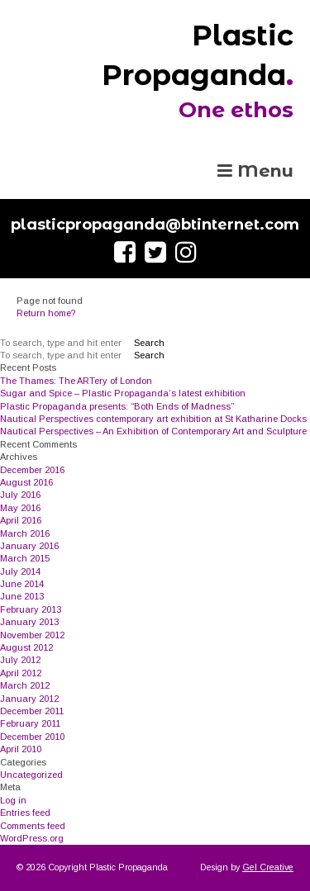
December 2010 (32, 737)
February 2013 (30, 609)
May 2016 (20, 508)
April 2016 (20, 520)
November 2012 (32, 635)
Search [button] (149, 343)
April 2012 (20, 673)
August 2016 (26, 482)
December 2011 (32, 711)
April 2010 (20, 749)
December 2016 (32, 470)
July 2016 (20, 495)
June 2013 (22, 596)
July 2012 (20, 660)
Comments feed (32, 826)
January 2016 (29, 546)
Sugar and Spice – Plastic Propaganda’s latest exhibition (123, 393)
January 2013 (29, 622)
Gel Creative (267, 867)
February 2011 (30, 723)
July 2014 (20, 571)
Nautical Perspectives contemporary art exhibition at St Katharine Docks (153, 419)
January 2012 (29, 699)
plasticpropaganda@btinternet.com (155, 225)
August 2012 (26, 647)
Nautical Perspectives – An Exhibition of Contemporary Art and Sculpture (153, 431)
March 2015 (25, 558)
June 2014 (22, 584)
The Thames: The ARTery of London (76, 381)
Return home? (46, 313)
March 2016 (25, 533)
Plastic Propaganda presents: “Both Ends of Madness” (117, 406)
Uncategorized (31, 775)
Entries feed (25, 813)
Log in (13, 800)
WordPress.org (32, 838)
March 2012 (25, 685)
